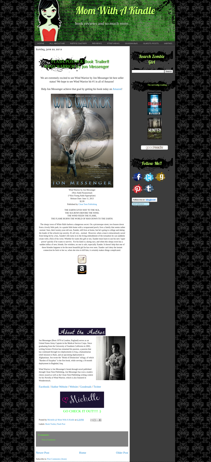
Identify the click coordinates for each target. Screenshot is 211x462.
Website (73, 386)
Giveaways (131, 43)
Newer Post (42, 452)
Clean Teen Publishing (87, 204)
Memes (168, 43)
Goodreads (85, 386)
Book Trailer (50, 424)
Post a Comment (48, 440)
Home (40, 43)
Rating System (78, 43)
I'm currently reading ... (158, 84)
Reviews (97, 43)
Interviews (113, 43)
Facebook (44, 386)
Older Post (122, 452)
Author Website (59, 386)
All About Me (57, 43)
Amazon (117, 89)
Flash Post (61, 424)
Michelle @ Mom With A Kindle (61, 420)
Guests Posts (151, 43)
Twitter (97, 386)
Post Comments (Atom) (57, 459)
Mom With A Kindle (115, 10)
